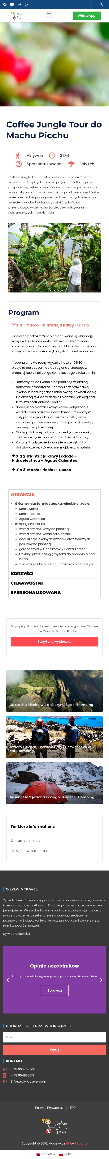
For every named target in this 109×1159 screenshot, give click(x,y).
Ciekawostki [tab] (27, 583)
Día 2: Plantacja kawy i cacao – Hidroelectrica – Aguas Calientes (44, 458)
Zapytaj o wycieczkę (54, 641)
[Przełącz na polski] (66, 1154)
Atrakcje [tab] (22, 494)
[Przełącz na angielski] (45, 1154)
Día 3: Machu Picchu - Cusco (43, 469)
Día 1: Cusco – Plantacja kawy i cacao (52, 325)
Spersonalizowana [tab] (36, 592)
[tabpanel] (54, 534)
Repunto (81, 1143)
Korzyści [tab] (22, 573)
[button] (101, 4)
